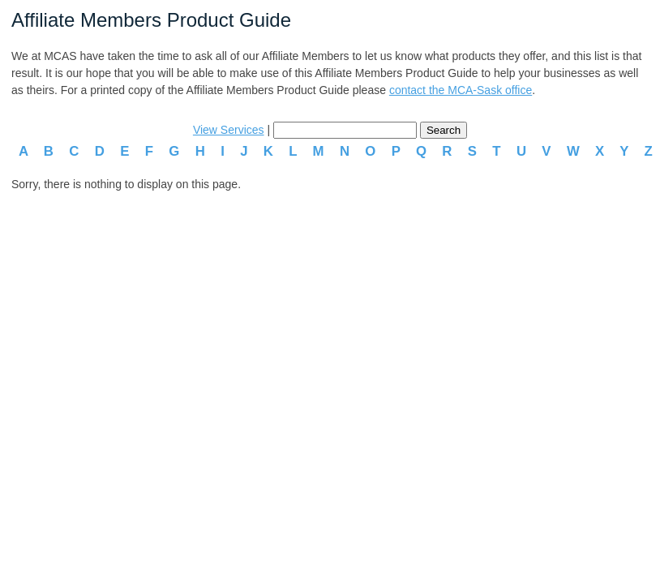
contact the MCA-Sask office (460, 90)
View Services (228, 129)
